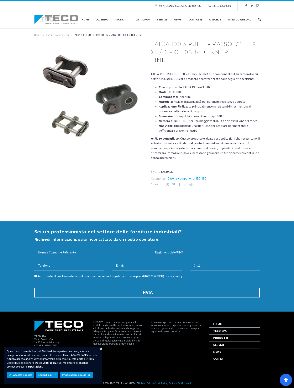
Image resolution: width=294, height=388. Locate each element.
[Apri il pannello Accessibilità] (286, 380)
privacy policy (173, 276)
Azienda (102, 19)
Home (85, 19)
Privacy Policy (146, 383)
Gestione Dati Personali (180, 383)
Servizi (162, 19)
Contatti (195, 19)
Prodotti (122, 19)
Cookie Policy (160, 383)
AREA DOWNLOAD (239, 19)
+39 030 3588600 (221, 6)
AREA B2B (215, 19)
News (177, 19)
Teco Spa (220, 331)
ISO (198, 178)
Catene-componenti (57, 35)
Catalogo (142, 19)
